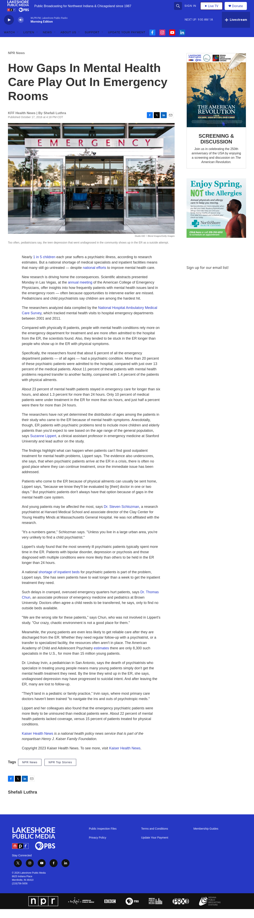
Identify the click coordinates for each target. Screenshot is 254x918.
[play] (9, 29)
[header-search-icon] (178, 10)
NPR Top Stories (60, 771)
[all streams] (236, 29)
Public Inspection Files (102, 837)
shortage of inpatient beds (59, 581)
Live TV (212, 10)
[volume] (20, 28)
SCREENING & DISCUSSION (216, 148)
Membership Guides (205, 837)
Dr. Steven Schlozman (121, 516)
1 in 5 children (44, 266)
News (47, 41)
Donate (240, 10)
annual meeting (80, 291)
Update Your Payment (126, 41)
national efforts (94, 277)
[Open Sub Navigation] (17, 41)
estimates (101, 657)
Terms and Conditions (154, 837)
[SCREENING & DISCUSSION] (216, 99)
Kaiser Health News (37, 742)
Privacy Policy (97, 846)
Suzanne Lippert (43, 445)
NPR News (16, 62)
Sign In (191, 10)
